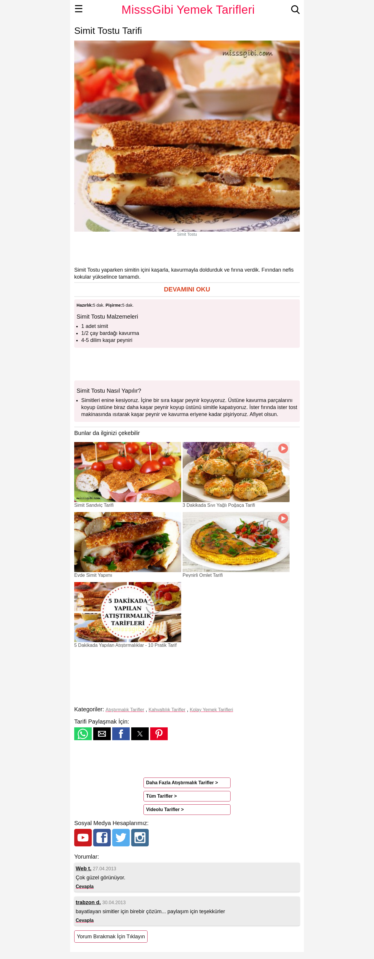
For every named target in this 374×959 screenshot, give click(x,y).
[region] (187, 251)
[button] (187, 289)
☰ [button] (78, 8)
